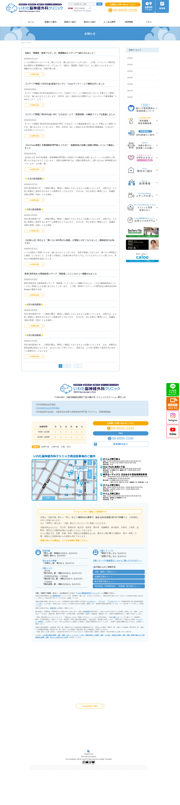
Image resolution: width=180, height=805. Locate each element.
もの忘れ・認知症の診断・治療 (115, 635)
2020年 (130, 97)
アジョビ (102, 601)
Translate (86, 10)
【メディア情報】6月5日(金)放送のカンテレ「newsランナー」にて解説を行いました (65, 84)
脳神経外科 (56, 596)
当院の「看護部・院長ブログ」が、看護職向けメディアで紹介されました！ (60, 53)
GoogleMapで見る (90, 706)
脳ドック (116, 617)
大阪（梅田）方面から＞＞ (106, 572)
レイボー (40, 604)
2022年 (130, 84)
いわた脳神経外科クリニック (88, 593)
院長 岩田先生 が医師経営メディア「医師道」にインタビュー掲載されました (61, 274)
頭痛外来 (53, 608)
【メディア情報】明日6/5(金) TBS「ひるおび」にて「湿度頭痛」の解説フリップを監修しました (70, 114)
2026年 (130, 58)
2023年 (130, 78)
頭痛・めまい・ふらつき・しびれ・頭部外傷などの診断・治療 (82, 635)
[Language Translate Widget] (82, 8)
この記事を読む (34, 74)
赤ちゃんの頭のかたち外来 (59, 637)
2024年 (130, 71)
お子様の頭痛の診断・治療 (51, 635)
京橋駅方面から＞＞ (103, 577)
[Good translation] (85, 762)
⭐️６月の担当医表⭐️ (34, 179)
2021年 (130, 91)
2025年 (130, 65)
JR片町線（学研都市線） (117, 586)
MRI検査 (87, 611)
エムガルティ (91, 601)
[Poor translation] (92, 762)
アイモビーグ (112, 601)
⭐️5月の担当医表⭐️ (34, 209)
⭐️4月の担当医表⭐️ (34, 304)
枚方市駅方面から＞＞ (104, 581)
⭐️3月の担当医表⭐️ (34, 335)
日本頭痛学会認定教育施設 (48, 408)
